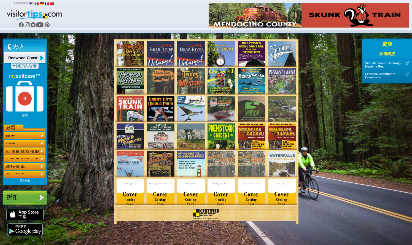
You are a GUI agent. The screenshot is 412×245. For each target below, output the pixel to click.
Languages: (21, 2)
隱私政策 (25, 180)
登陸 (24, 115)
